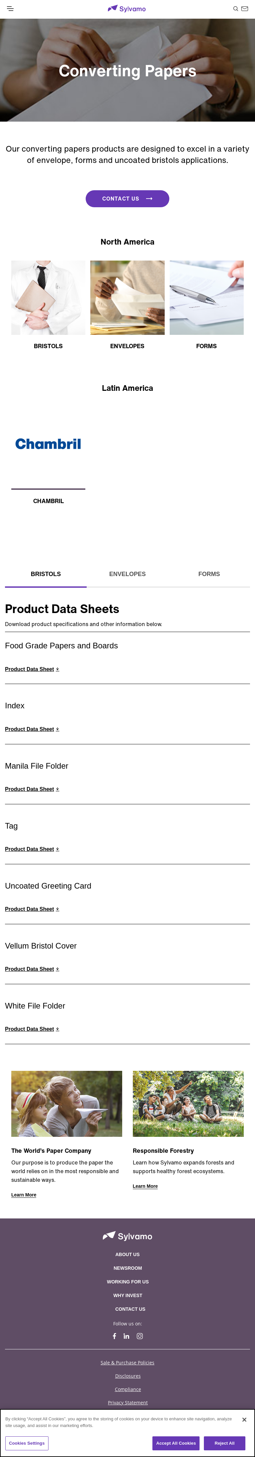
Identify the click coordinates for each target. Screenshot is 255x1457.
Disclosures (128, 1376)
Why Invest (128, 1295)
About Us (127, 1254)
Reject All (224, 1443)
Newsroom (128, 1268)
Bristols (46, 574)
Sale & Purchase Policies (127, 1362)
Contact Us (130, 1309)
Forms (209, 574)
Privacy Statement (128, 1402)
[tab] (46, 575)
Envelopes (127, 574)
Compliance (128, 1389)
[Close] (244, 1419)
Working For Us (128, 1281)
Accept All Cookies (176, 1443)
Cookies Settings (27, 1443)
